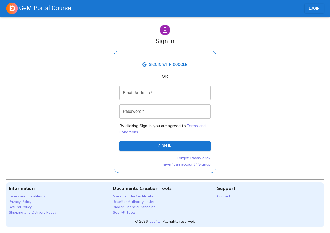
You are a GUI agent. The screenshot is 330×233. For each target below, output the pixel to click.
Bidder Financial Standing (134, 207)
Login (314, 8)
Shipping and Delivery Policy (32, 212)
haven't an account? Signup (186, 164)
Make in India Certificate (133, 196)
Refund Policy (20, 207)
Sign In (165, 146)
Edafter (156, 221)
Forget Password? (194, 158)
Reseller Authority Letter (134, 201)
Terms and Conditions (27, 196)
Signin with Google (165, 64)
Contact (223, 196)
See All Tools (124, 212)
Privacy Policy (20, 201)
